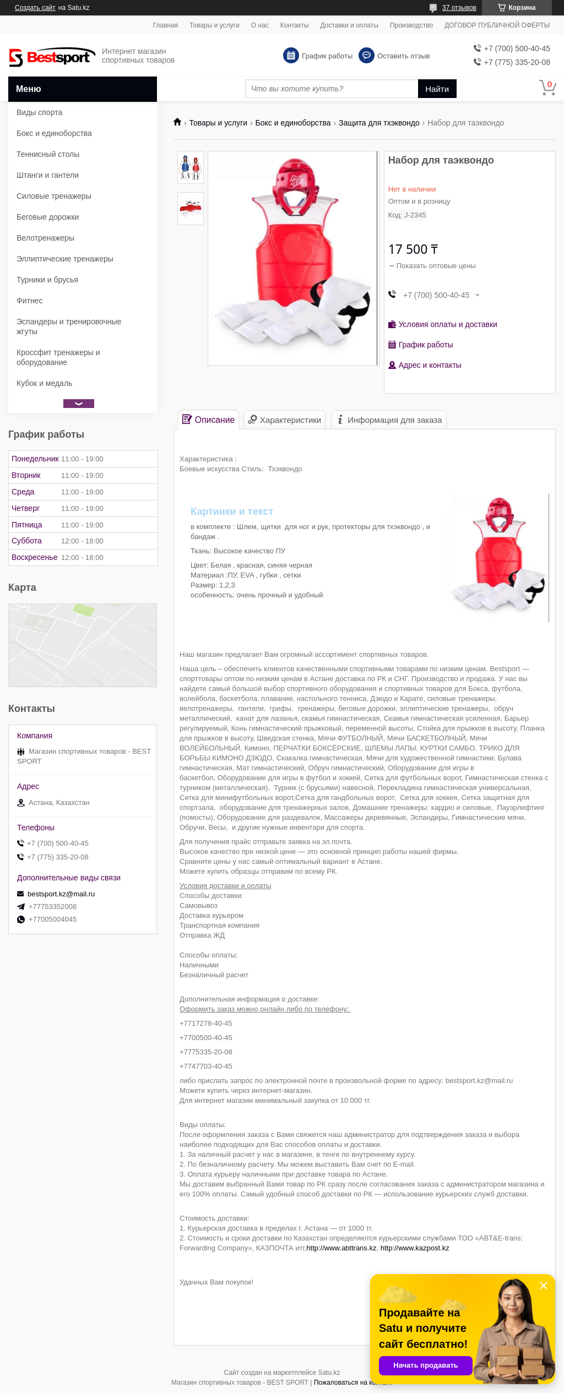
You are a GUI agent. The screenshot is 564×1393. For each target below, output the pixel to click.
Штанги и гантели (48, 175)
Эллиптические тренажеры (65, 258)
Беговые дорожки (48, 217)
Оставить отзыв (403, 56)
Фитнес (29, 300)
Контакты (294, 25)
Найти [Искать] (437, 89)
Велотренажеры (45, 237)
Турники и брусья (47, 279)
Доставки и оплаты (349, 25)
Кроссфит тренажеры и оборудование (58, 357)
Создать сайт (35, 8)
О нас (260, 25)
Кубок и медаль (44, 383)
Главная (165, 25)
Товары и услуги (214, 25)
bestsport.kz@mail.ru (61, 894)
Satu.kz (329, 1372)
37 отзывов (459, 8)
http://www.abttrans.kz (341, 1248)
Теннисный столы (48, 154)
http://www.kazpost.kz (415, 1248)
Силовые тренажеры (54, 196)
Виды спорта (39, 112)
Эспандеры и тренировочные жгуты (69, 326)
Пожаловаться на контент (353, 1382)
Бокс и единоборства (293, 122)
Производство (411, 25)
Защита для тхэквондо (379, 122)
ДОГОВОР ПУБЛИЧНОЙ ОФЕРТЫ (497, 25)
